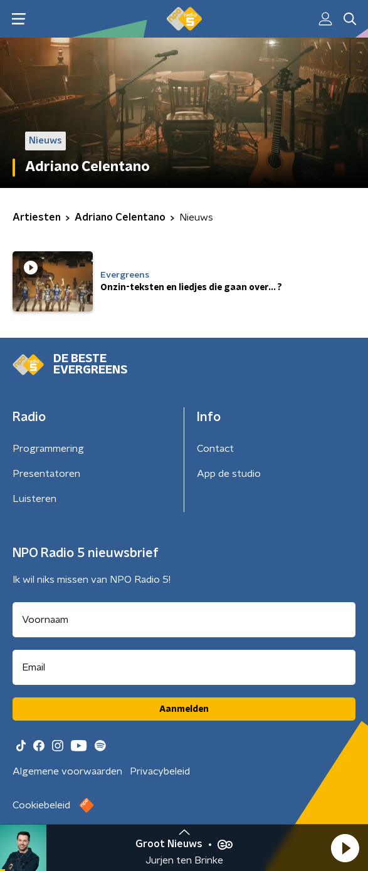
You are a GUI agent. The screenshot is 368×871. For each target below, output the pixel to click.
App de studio (229, 474)
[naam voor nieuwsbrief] (184, 619)
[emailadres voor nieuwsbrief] (184, 667)
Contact (215, 449)
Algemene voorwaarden (67, 771)
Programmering (48, 449)
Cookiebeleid (41, 805)
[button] (345, 848)
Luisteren (34, 499)
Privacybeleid (160, 771)
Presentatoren (46, 474)
